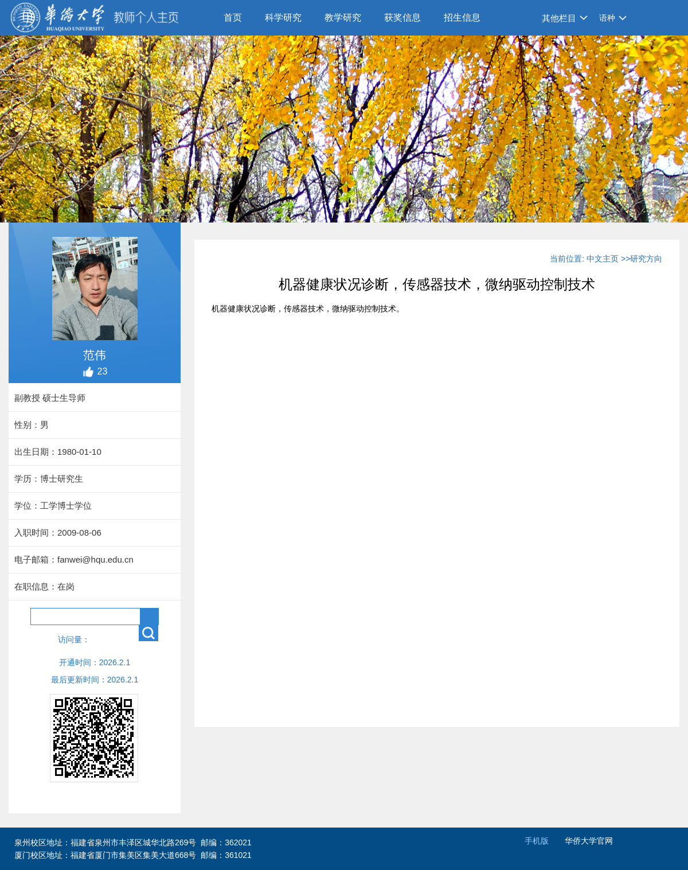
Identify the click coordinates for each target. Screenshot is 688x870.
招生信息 (462, 17)
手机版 (537, 840)
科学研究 (283, 17)
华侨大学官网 (589, 840)
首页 (233, 17)
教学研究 (343, 17)
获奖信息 (402, 17)
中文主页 (603, 258)
